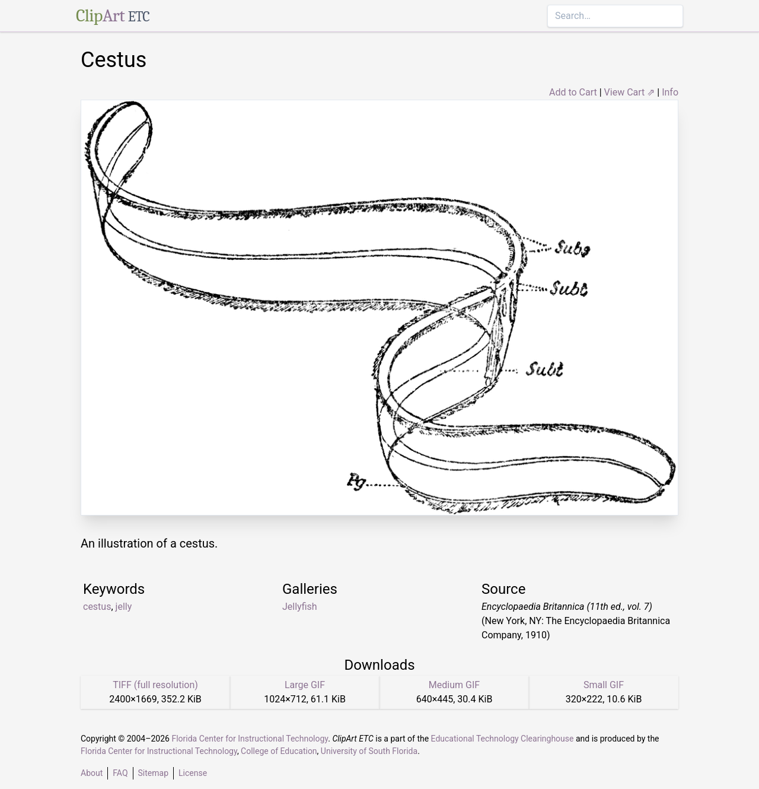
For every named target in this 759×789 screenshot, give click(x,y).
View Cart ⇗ (629, 92)
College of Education (279, 751)
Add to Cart (573, 92)
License (192, 773)
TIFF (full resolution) (155, 685)
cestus (97, 606)
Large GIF (305, 685)
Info (670, 92)
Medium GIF (454, 685)
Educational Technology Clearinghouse (502, 738)
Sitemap (153, 773)
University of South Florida (369, 751)
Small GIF (603, 685)
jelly (124, 606)
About (92, 773)
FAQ (120, 773)
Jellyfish (299, 606)
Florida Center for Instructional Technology (249, 738)
